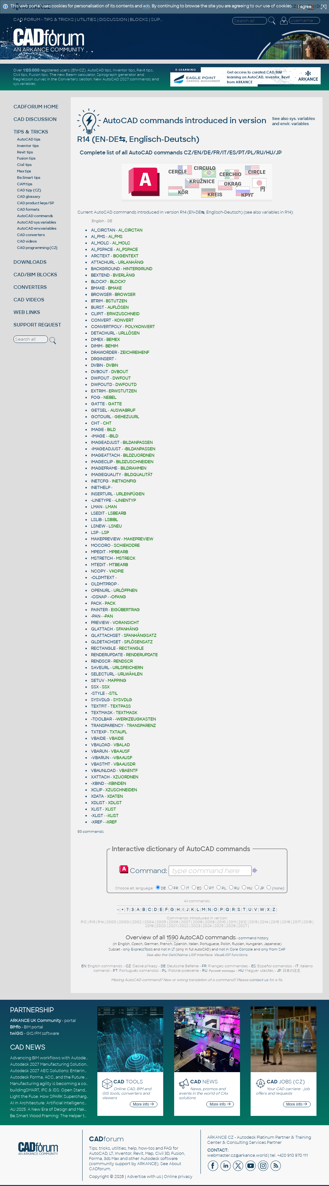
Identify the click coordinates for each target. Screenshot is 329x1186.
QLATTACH (102, 629)
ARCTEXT (100, 256)
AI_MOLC (100, 243)
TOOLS (128, 1082)
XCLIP (96, 790)
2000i (124, 922)
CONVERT (101, 320)
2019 (149, 926)
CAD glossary (28, 196)
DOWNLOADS (30, 262)
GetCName (178, 955)
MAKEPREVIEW (105, 539)
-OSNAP (99, 597)
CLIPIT (97, 314)
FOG (95, 397)
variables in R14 (276, 212)
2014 (264, 922)
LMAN (96, 507)
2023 (195, 926)
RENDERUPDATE (107, 654)
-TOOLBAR (101, 719)
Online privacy (178, 1176)
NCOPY (98, 571)
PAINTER (99, 609)
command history (253, 938)
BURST (97, 307)
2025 (219, 926)
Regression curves (29, 79)
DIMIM (96, 346)
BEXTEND (100, 275)
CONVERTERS (30, 287)
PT (211, 888)
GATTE (98, 404)
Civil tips (20, 74)
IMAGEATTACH (105, 455)
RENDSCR (100, 661)
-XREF (96, 822)
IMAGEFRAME (104, 468)
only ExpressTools (138, 949)
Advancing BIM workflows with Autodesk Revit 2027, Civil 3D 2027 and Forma (85, 1058)
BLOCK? (99, 281)
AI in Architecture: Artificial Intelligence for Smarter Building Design (76, 1103)
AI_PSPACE (102, 249)
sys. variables (302, 118)
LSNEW (98, 526)
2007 (185, 922)
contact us (258, 980)
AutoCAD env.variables (37, 228)
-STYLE (98, 693)
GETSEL (99, 410)
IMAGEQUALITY (106, 474)
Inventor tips (124, 70)
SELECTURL (102, 674)
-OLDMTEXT (102, 577)
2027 (242, 926)
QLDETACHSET (106, 642)
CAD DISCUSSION (35, 119)
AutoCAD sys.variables (36, 222)
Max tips (24, 171)
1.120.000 (31, 70)
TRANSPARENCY (107, 725)
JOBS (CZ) (286, 1082)
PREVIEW (100, 622)
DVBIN (97, 365)
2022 (184, 926)
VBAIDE (98, 738)
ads (146, 6)
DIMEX (97, 339)
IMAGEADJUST (105, 442)
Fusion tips (38, 74)
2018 (307, 922)
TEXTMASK (101, 712)
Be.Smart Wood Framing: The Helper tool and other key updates (73, 1115)
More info (143, 1104)
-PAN (95, 616)
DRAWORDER (104, 352)
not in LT (168, 949)
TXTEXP (98, 732)
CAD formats (28, 209)
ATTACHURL (103, 262)
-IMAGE (98, 436)
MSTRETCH (102, 558)
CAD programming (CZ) (37, 247)
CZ (128, 966)
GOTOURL (101, 416)
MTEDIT (98, 564)
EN (83, 966)
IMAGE (97, 429)
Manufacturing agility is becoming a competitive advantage (68, 1083)
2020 (161, 926)
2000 (111, 922)
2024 (207, 926)
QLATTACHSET (105, 635)
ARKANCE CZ (220, 1137)
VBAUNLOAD (103, 770)
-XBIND (97, 783)
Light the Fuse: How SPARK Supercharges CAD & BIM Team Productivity (79, 1096)
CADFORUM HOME (35, 107)
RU (236, 888)
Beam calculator (80, 74)
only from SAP (273, 949)
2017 (297, 922)
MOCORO (101, 545)
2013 (253, 922)
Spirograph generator (116, 74)
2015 (275, 922)
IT (187, 888)
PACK (96, 603)
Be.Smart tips (28, 177)
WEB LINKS (26, 312)
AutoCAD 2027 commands (126, 79)
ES (199, 888)
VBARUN (99, 751)
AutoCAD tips (99, 70)
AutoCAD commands (35, 216)
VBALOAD (100, 745)
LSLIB (96, 519)
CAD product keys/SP (35, 203)
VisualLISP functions (230, 955)
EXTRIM (98, 391)
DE (163, 888)
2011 (232, 922)
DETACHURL (103, 333)
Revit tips (145, 70)
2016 (286, 922)
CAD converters (31, 235)
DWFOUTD (101, 384)
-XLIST (97, 815)
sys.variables (24, 83)
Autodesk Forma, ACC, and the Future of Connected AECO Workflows (79, 1077)
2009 (210, 922)
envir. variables (294, 123)
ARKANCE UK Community (35, 1020)
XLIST (96, 809)
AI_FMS (98, 236)
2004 (149, 922)
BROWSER (101, 294)
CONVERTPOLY (106, 326)
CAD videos (27, 241)
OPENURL (100, 590)
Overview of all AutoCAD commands (181, 937)
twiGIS (16, 1033)
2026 (231, 926)
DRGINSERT (102, 359)
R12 (84, 922)
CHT (95, 423)
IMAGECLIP (102, 461)
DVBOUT (99, 371)
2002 (137, 922)
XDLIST (98, 802)
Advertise (136, 1176)
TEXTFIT (99, 706)
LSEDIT (98, 513)
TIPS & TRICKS (30, 132)
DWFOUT (100, 378)
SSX (95, 687)
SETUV (97, 680)
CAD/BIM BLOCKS (35, 274)
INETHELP (100, 487)
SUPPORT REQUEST (37, 325)
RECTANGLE (103, 648)
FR (175, 888)
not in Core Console (236, 949)
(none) (278, 888)
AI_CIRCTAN (103, 230)
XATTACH (100, 777)
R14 (101, 922)
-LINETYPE (101, 500)
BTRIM (96, 301)
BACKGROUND (105, 268)
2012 (242, 922)
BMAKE (98, 288)
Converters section (75, 79)
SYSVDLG (100, 700)
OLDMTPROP (104, 584)
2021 (172, 926)
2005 (161, 922)
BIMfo (15, 1027)
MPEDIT (98, 552)
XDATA (97, 796)
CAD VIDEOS (28, 300)
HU (249, 888)
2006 (173, 922)
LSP (94, 532)
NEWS (204, 1082)
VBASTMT (100, 764)
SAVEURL (100, 667)
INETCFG (100, 481)
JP (262, 888)
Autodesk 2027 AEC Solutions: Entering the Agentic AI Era (67, 1070)
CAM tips (24, 184)
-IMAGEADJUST (106, 449)
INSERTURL (102, 494)
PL (224, 888)
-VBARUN (100, 757)
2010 (221, 922)
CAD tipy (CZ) (29, 190)
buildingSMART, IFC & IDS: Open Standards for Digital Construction (75, 1090)
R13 (92, 922)
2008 (197, 922)
